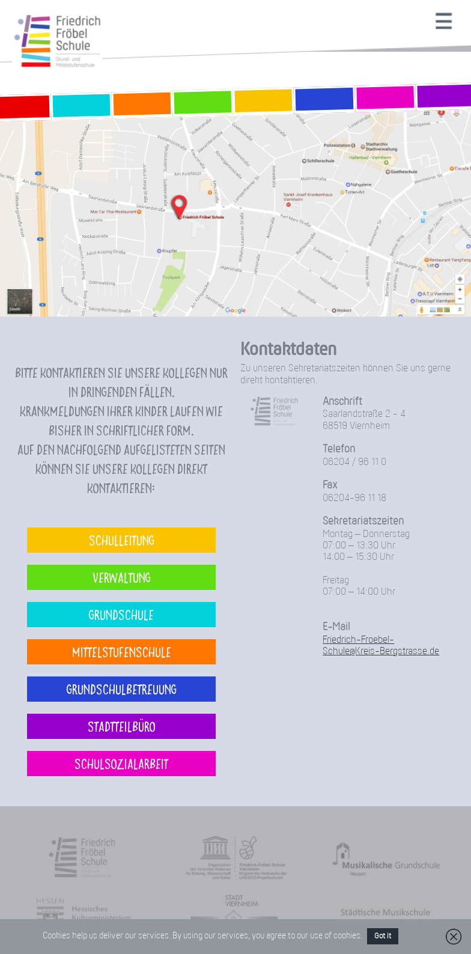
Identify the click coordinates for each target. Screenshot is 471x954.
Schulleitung (121, 540)
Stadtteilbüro (122, 726)
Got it (382, 936)
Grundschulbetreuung (122, 689)
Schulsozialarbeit (121, 763)
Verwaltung (122, 577)
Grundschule (121, 614)
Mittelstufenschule (121, 651)
